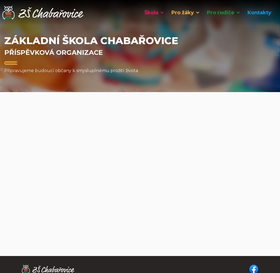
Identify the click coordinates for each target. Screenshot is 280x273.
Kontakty (259, 13)
